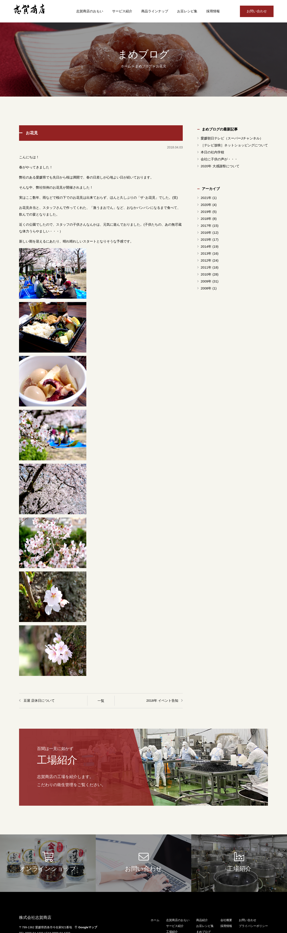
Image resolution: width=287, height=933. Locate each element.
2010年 (206, 274)
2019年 (206, 212)
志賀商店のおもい (89, 11)
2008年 (206, 288)
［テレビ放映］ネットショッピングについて (234, 145)
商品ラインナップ (154, 11)
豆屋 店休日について (39, 700)
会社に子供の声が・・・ (219, 159)
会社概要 (226, 920)
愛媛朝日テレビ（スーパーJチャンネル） (232, 138)
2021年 (206, 198)
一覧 (101, 701)
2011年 (206, 267)
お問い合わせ (257, 11)
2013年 (206, 253)
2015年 (206, 239)
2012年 (206, 260)
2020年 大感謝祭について (220, 166)
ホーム (126, 66)
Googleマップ (86, 927)
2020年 (206, 205)
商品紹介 (202, 920)
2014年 (206, 246)
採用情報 (213, 11)
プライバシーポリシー (253, 926)
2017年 (206, 225)
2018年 (206, 219)
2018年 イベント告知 (162, 700)
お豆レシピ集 (187, 11)
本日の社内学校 (212, 152)
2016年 (206, 232)
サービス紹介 (122, 11)
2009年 (206, 281)
